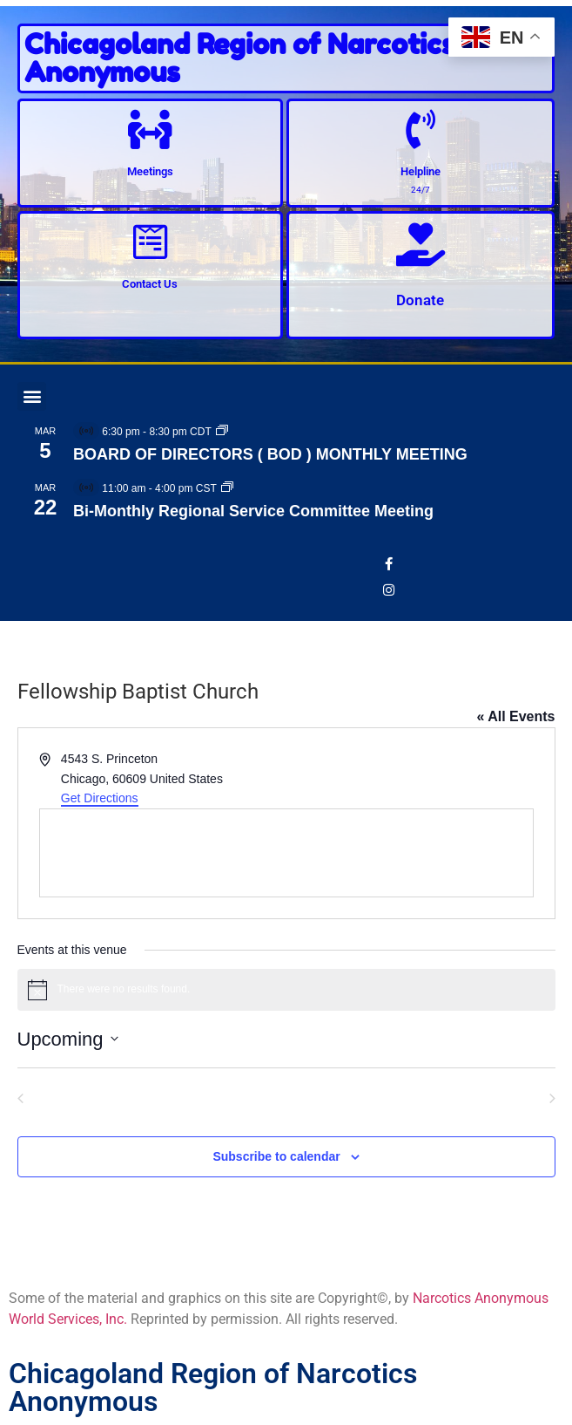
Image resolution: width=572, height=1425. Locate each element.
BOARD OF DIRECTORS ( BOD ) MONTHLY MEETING (270, 454)
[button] (31, 396)
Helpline (420, 171)
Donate (420, 300)
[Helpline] (420, 129)
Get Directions (99, 798)
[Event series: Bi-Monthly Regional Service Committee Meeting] (227, 488)
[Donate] (420, 244)
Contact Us (150, 283)
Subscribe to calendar (276, 1156)
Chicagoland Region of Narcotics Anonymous (239, 58)
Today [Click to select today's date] (285, 1096)
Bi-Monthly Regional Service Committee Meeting (253, 511)
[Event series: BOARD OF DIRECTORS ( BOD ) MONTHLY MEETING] (222, 432)
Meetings (150, 171)
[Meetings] (150, 129)
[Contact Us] (150, 242)
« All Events (515, 716)
